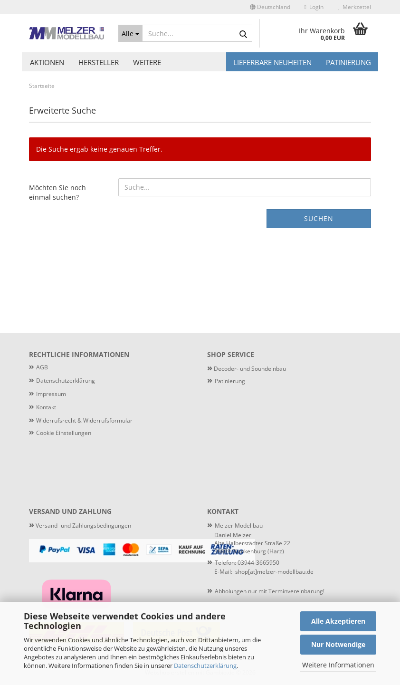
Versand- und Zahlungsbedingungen (80, 525)
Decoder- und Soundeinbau (249, 369)
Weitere (147, 62)
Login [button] (314, 7)
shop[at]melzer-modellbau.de (274, 572)
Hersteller (98, 62)
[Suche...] (130, 33)
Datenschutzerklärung (205, 665)
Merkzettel (354, 7)
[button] (270, 7)
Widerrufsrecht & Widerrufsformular (84, 420)
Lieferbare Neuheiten (272, 62)
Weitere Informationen (338, 664)
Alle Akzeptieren (338, 621)
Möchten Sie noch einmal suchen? (57, 192)
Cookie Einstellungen (63, 433)
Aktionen (47, 62)
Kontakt (46, 407)
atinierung (231, 381)
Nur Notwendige (338, 644)
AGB (42, 367)
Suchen (318, 218)
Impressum (51, 394)
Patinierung (348, 62)
